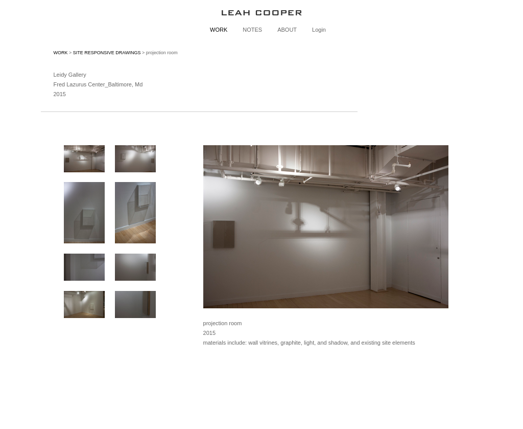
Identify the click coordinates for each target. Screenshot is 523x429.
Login (319, 30)
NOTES (252, 30)
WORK (218, 30)
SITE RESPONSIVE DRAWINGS (107, 52)
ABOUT (287, 30)
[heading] (261, 12)
